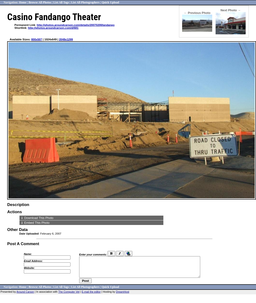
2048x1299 (66, 39)
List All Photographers (85, 2)
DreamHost (122, 291)
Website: (29, 268)
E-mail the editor (91, 291)
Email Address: (33, 261)
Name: (28, 254)
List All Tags (61, 2)
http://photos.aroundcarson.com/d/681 (53, 27)
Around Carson (25, 291)
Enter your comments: (93, 254)
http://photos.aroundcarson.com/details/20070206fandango (76, 25)
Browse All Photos (40, 2)
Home (22, 2)
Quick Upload (110, 2)
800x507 (36, 39)
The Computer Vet (68, 291)
